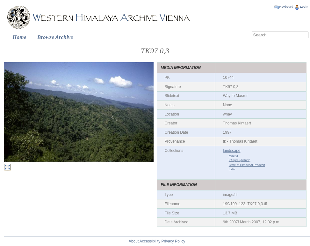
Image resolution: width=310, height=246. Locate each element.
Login (304, 6)
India (232, 169)
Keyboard (286, 6)
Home (19, 37)
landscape (232, 150)
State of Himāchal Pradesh (247, 165)
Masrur (233, 155)
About (134, 241)
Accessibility (150, 241)
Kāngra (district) (239, 160)
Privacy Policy (173, 241)
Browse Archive (55, 37)
